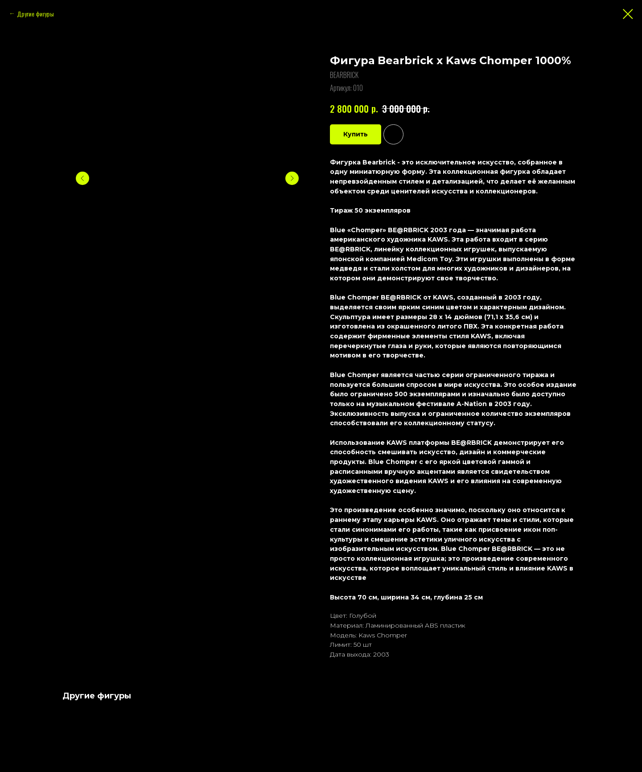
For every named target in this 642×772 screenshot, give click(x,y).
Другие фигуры (35, 13)
